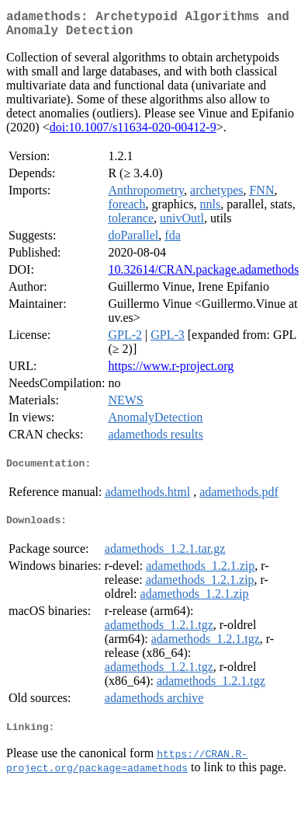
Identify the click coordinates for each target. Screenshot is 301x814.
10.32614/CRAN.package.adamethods (203, 275)
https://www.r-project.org (171, 372)
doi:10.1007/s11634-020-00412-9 (133, 133)
